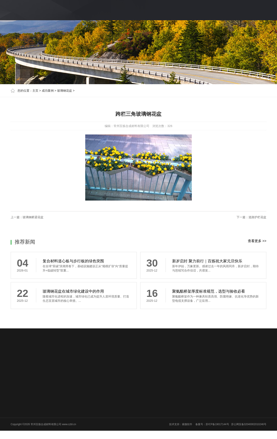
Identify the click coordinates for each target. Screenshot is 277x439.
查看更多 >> (257, 241)
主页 (35, 90)
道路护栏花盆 (257, 217)
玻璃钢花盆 (64, 90)
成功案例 (48, 90)
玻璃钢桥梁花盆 (33, 217)
